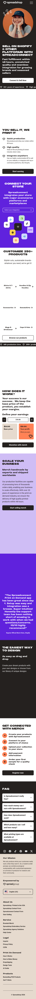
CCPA (5, 947)
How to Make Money (10, 959)
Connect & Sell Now (18, 80)
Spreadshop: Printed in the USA (14, 905)
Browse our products (18, 338)
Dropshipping (7, 962)
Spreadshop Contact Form (12, 908)
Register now (18, 773)
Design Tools (7, 965)
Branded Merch (8, 923)
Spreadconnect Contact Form (13, 911)
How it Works (7, 956)
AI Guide (6, 968)
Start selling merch (18, 508)
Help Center (7, 932)
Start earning (18, 171)
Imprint (5, 941)
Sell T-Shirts (7, 980)
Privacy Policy (8, 944)
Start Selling (7, 914)
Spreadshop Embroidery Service (14, 926)
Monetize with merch (18, 445)
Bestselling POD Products (12, 977)
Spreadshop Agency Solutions (13, 929)
